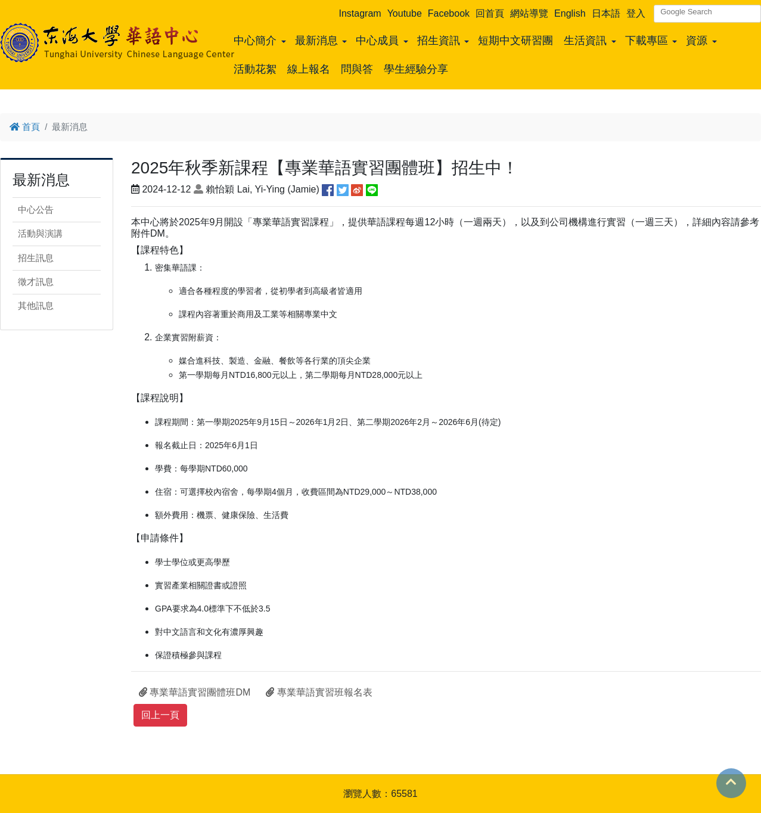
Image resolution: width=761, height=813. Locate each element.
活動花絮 (255, 69)
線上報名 (308, 69)
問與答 (357, 69)
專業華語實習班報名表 (319, 692)
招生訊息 (36, 258)
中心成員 (377, 40)
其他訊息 (36, 305)
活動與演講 (40, 233)
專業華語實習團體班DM (194, 692)
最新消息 (316, 40)
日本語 (606, 13)
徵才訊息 (36, 282)
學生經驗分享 (416, 69)
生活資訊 (585, 40)
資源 (696, 40)
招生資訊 (438, 40)
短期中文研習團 (515, 40)
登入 (635, 13)
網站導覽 (529, 13)
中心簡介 (255, 40)
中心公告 (36, 209)
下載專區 (646, 40)
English (569, 13)
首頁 (25, 127)
